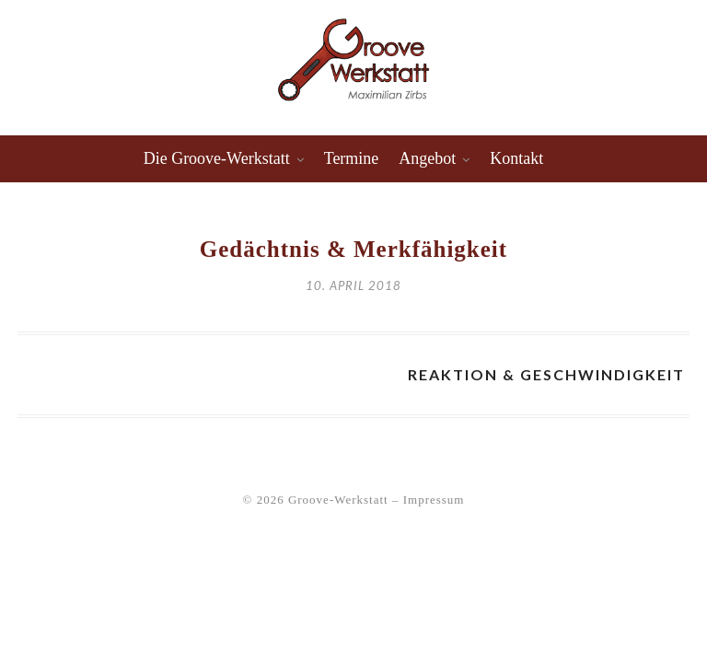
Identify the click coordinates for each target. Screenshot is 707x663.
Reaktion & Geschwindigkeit (546, 374)
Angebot (427, 158)
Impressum (434, 499)
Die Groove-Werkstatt (217, 158)
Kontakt (516, 158)
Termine (351, 158)
